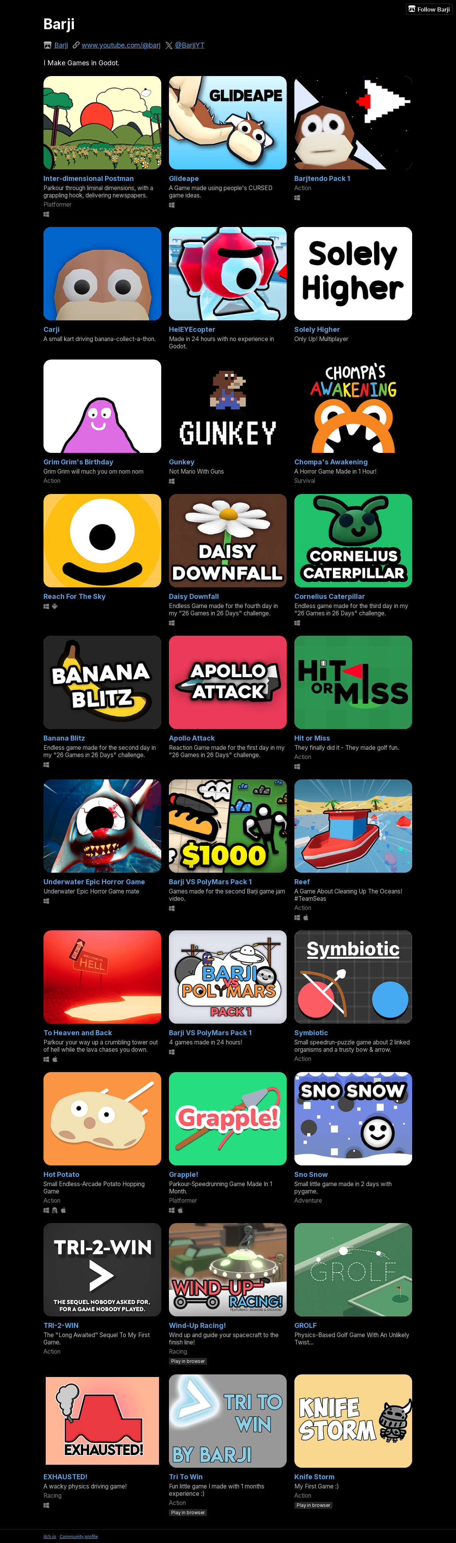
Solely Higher (317, 329)
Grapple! (183, 1174)
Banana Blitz (64, 738)
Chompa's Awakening (331, 462)
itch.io (49, 1536)
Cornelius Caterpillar (329, 596)
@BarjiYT (190, 45)
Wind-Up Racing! (197, 1325)
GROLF (305, 1325)
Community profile (79, 1536)
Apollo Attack (192, 738)
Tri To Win (186, 1477)
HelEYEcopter (192, 329)
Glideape (184, 178)
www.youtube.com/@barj (121, 45)
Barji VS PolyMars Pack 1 (210, 882)
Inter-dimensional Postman (88, 178)
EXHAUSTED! (65, 1477)
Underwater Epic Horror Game (94, 882)
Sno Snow (311, 1174)
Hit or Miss (312, 738)
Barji (61, 45)
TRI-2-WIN (61, 1325)
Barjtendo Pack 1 (322, 178)
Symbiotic (311, 1033)
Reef (302, 882)
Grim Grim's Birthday (78, 462)
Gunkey (182, 462)
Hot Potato (61, 1174)
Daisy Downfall (194, 596)
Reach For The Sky (74, 596)
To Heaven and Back (77, 1033)
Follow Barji (429, 9)
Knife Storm (314, 1477)
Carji (51, 329)
